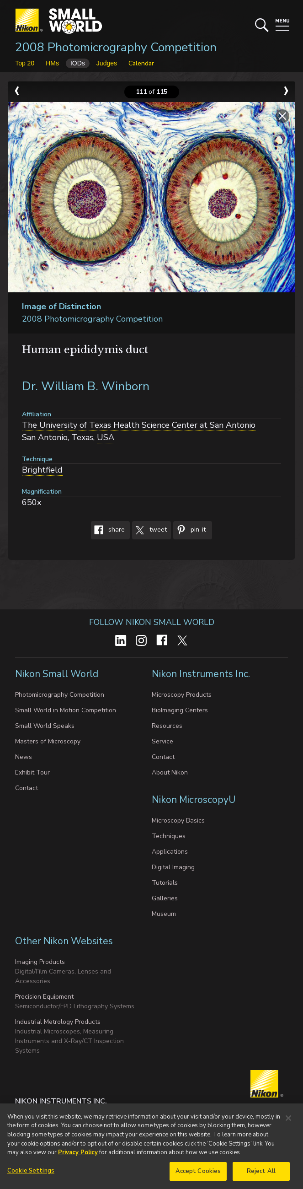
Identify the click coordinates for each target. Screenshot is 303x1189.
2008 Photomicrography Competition (116, 47)
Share (108, 530)
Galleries (165, 898)
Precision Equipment (44, 996)
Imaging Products (40, 962)
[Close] (288, 1123)
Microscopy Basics (178, 820)
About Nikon (170, 772)
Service (162, 741)
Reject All (261, 1176)
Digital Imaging (173, 867)
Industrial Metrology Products (58, 1021)
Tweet (149, 530)
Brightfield (42, 469)
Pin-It (189, 530)
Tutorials (165, 882)
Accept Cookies (198, 1176)
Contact (26, 788)
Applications (170, 851)
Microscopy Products (182, 694)
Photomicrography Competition (59, 694)
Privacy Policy (78, 1157)
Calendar (141, 63)
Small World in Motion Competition (65, 710)
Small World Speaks (44, 725)
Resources (167, 725)
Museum (164, 913)
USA (105, 437)
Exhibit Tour (32, 772)
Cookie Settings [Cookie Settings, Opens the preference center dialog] (30, 1176)
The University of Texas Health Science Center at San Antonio (138, 425)
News (23, 757)
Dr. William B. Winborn (85, 386)
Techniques (169, 836)
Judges (106, 63)
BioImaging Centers (180, 710)
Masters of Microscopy (47, 741)
